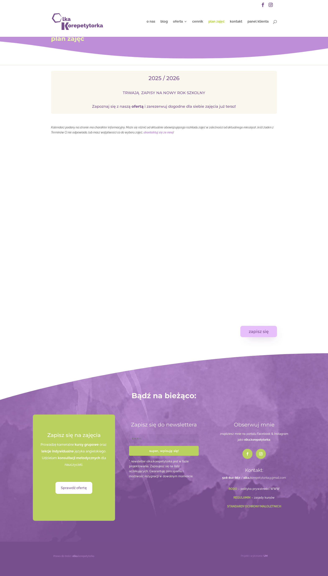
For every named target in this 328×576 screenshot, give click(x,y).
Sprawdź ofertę (74, 488)
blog (164, 21)
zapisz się (259, 331)
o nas (151, 21)
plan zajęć (216, 21)
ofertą (138, 106)
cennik (197, 21)
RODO (233, 488)
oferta (178, 21)
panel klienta (258, 21)
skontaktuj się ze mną (158, 132)
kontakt (236, 21)
